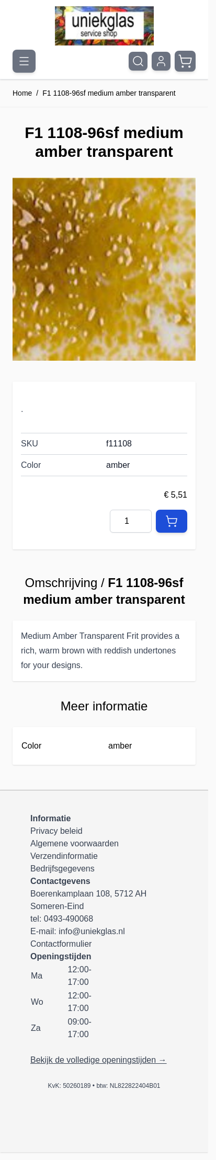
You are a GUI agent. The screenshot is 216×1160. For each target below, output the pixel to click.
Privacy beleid (56, 830)
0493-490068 (68, 918)
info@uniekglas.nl (92, 931)
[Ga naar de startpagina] (104, 25)
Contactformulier (61, 943)
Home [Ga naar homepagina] (22, 93)
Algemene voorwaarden (74, 843)
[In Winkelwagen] (171, 521)
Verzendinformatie (64, 856)
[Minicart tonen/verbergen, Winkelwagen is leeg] (185, 61)
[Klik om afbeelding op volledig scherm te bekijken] (104, 269)
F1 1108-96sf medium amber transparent (108, 93)
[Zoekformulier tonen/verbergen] (138, 61)
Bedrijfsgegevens (62, 868)
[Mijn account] (161, 61)
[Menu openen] (24, 61)
